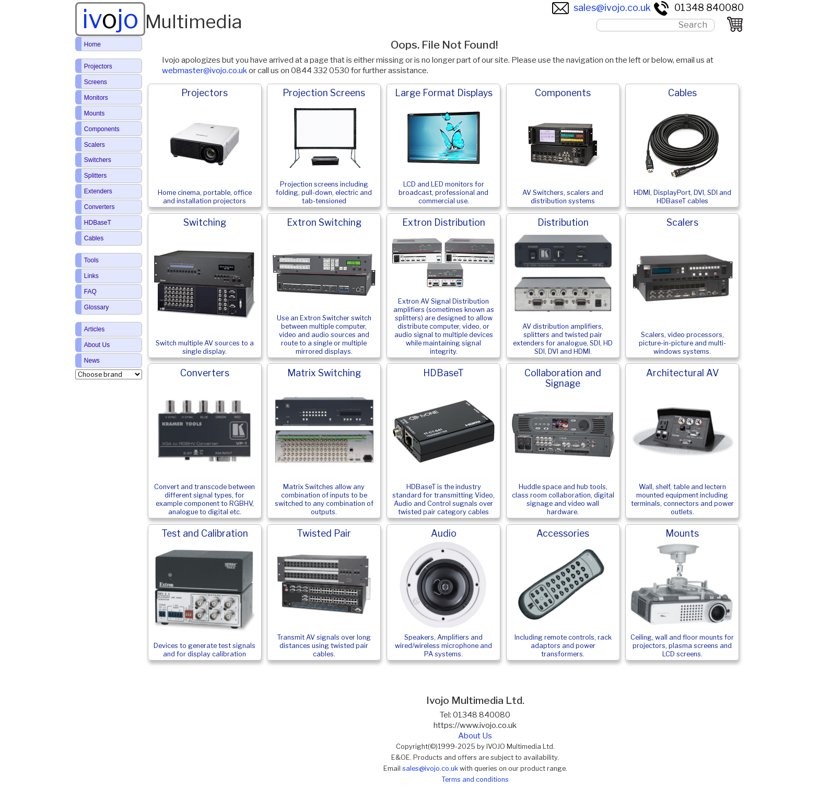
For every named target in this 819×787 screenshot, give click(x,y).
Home (92, 44)
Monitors (96, 97)
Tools (91, 260)
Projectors (98, 66)
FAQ (90, 291)
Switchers (97, 160)
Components (102, 129)
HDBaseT (97, 222)
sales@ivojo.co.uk (601, 7)
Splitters (95, 175)
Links (91, 276)
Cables (93, 238)
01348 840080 (698, 7)
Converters (99, 207)
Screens (95, 82)
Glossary (96, 307)
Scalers (94, 144)
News (92, 360)
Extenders (98, 191)
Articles (94, 329)
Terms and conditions (475, 779)
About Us (475, 735)
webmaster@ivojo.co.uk (204, 70)
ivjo (110, 18)
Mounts (94, 113)
